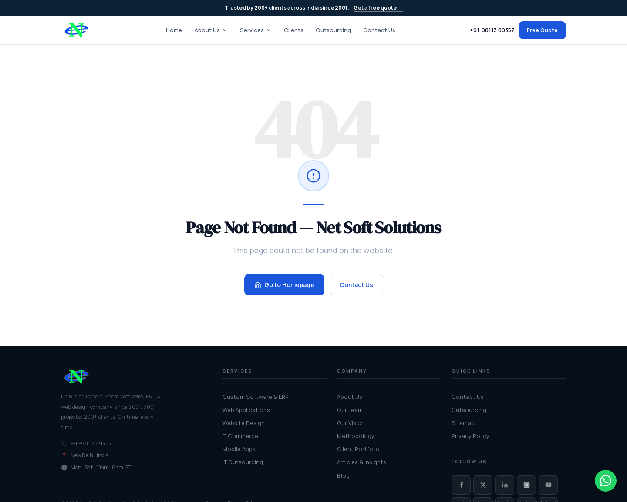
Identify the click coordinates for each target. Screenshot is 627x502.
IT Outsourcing (242, 462)
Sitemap (463, 423)
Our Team (350, 410)
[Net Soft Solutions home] (131, 376)
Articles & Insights (361, 462)
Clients (293, 30)
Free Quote (542, 30)
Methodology (355, 436)
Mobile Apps (239, 449)
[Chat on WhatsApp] (606, 481)
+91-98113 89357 (492, 30)
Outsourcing (333, 30)
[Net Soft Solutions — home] (76, 30)
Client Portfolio (358, 449)
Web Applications (246, 410)
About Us (211, 30)
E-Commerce (240, 436)
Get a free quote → (378, 7)
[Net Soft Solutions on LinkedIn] (504, 485)
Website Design (243, 423)
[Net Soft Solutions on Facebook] (461, 485)
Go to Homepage (284, 285)
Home (174, 30)
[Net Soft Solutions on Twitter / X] (482, 485)
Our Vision (351, 423)
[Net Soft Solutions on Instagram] (526, 485)
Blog (343, 475)
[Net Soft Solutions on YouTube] (548, 485)
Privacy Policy (470, 436)
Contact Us (379, 30)
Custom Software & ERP (255, 397)
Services (256, 30)
